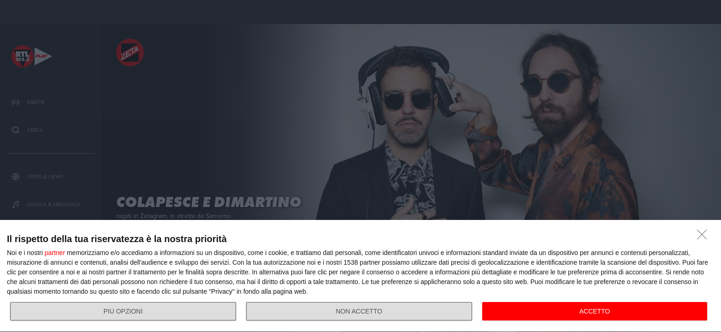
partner (55, 252)
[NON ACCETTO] (704, 237)
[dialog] (360, 276)
